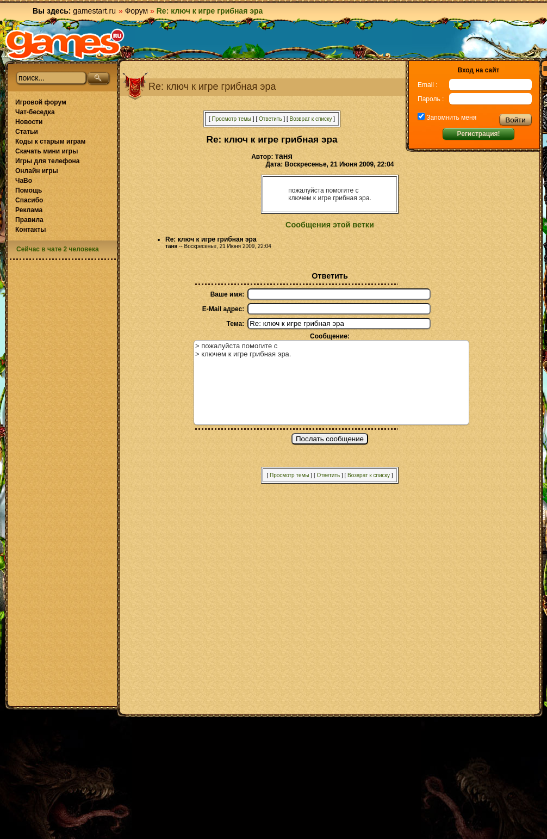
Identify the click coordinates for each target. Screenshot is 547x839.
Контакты (30, 229)
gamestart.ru (94, 11)
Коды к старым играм (50, 141)
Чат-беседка (35, 112)
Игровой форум (40, 102)
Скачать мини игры (46, 151)
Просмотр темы (231, 119)
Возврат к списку (311, 119)
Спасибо (29, 200)
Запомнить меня (450, 117)
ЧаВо (23, 180)
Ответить (270, 119)
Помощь (28, 190)
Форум (136, 11)
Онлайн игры (36, 171)
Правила (29, 220)
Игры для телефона (47, 161)
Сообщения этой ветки (329, 224)
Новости (28, 122)
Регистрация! (478, 134)
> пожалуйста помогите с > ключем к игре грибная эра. (331, 382)
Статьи (26, 131)
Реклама (28, 210)
